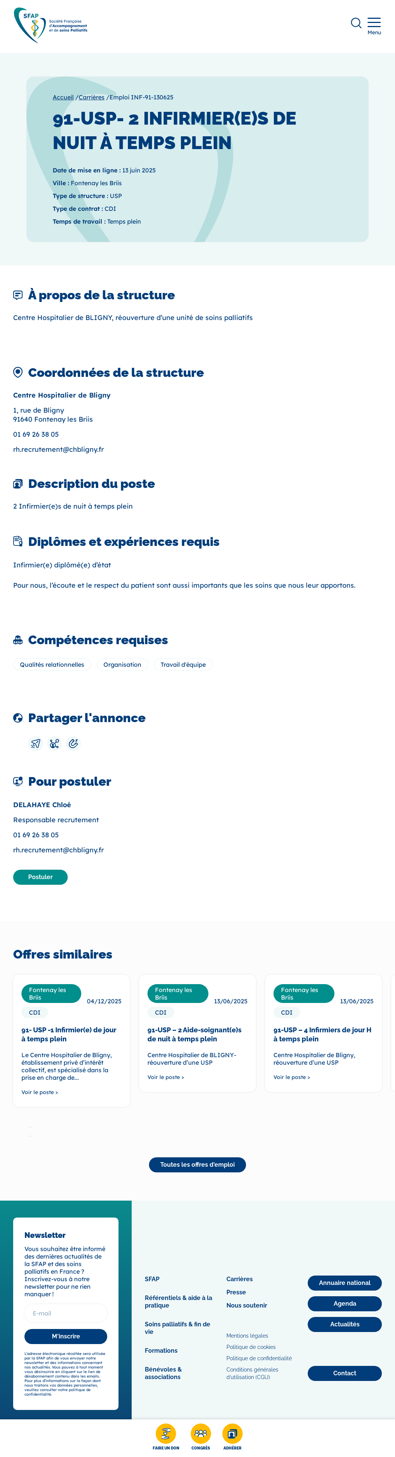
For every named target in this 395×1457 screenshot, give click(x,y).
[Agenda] (345, 1304)
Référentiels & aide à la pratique (178, 1302)
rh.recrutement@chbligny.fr (58, 450)
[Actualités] (345, 1325)
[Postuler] (40, 877)
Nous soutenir (246, 1306)
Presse (236, 1293)
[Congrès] (201, 1438)
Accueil (63, 98)
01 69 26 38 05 (36, 435)
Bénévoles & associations (163, 1374)
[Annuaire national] (345, 1284)
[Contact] (345, 1374)
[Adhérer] (232, 1438)
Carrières (92, 98)
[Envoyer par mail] (35, 744)
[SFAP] (51, 42)
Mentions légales (247, 1337)
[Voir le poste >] (71, 1093)
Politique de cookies (251, 1348)
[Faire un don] (166, 1438)
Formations (161, 1351)
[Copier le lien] (73, 744)
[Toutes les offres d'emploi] (197, 1165)
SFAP (152, 1280)
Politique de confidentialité (259, 1359)
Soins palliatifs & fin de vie (177, 1329)
